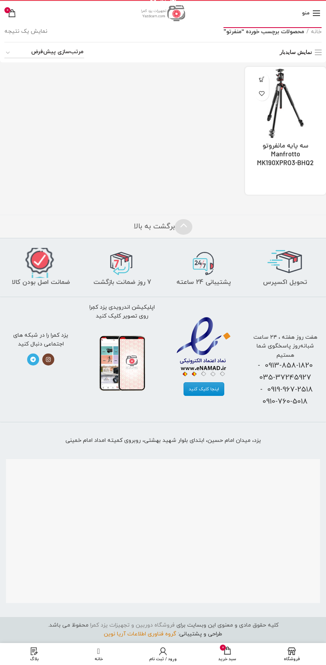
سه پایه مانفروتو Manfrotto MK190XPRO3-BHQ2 (285, 155)
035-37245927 (285, 377)
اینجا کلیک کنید (204, 389)
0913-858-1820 (289, 365)
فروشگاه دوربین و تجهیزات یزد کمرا (132, 625)
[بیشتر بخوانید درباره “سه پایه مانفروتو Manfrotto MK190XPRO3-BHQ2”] (262, 80)
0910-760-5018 (285, 401)
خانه (316, 32)
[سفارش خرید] (44, 53)
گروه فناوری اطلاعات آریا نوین (140, 634)
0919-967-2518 (290, 389)
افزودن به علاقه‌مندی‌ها (262, 94)
